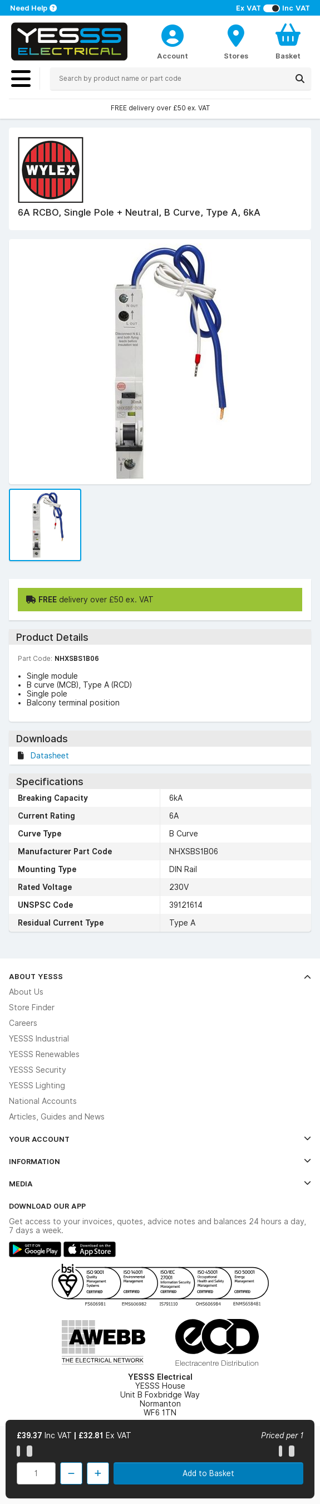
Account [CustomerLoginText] (172, 55)
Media (160, 1183)
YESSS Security (37, 1069)
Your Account (160, 1139)
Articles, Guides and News (57, 1116)
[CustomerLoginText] (172, 34)
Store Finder (32, 1007)
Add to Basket (208, 1473)
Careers (23, 1023)
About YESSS (160, 976)
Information (160, 1161)
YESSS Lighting (37, 1085)
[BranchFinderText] (236, 41)
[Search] (300, 78)
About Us (26, 991)
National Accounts (43, 1101)
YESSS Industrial (39, 1038)
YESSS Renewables (44, 1054)
